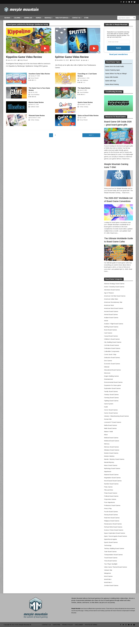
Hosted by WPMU (91, 624)
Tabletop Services (61, 18)
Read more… (126, 159)
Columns (17, 18)
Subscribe (56, 624)
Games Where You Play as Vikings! (116, 73)
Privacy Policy (67, 624)
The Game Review (84, 88)
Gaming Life (28, 18)
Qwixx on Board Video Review (88, 115)
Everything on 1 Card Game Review (87, 75)
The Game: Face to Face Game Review (39, 89)
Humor (38, 18)
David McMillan (34, 94)
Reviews (7, 18)
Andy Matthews (83, 80)
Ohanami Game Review (37, 115)
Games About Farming (112, 84)
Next (91, 135)
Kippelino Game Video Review (24, 56)
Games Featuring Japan (112, 70)
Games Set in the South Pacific (114, 66)
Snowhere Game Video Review (39, 74)
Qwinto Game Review (85, 102)
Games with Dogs (110, 80)
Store (86, 18)
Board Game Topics (113, 62)
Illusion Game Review (36, 102)
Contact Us (76, 18)
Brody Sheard (23, 60)
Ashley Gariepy (83, 106)
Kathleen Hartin (34, 106)
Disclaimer (79, 624)
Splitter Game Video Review (72, 56)
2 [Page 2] (55, 135)
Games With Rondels (111, 77)
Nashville (48, 18)
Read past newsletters (118, 54)
